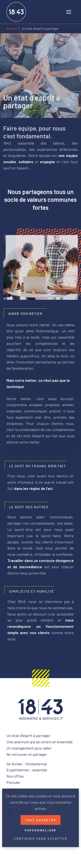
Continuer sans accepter (40, 838)
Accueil (11, 28)
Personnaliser (40, 829)
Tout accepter (40, 819)
